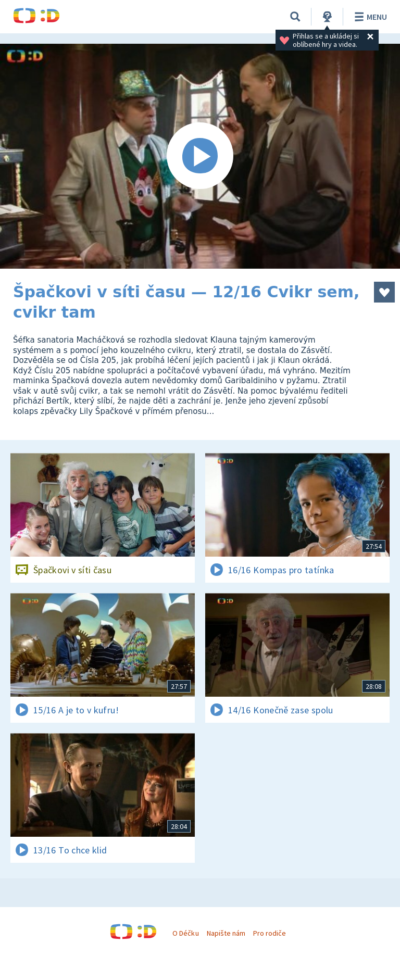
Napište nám (226, 933)
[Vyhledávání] (295, 16)
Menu (369, 16)
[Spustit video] (200, 156)
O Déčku (185, 933)
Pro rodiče (269, 933)
